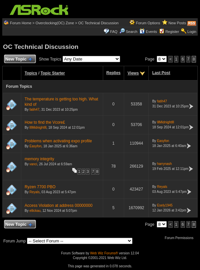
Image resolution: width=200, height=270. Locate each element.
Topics (31, 73)
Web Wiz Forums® (104, 253)
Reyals (34, 192)
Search (131, 32)
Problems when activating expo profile (58, 141)
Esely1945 (165, 205)
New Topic (18, 59)
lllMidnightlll (37, 127)
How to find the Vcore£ (45, 122)
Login (191, 32)
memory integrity (39, 159)
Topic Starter (53, 73)
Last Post (161, 72)
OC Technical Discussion (98, 23)
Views (133, 73)
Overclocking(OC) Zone (55, 23)
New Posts (177, 23)
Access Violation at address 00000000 (59, 205)
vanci (33, 164)
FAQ (113, 32)
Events (148, 32)
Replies (113, 72)
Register (172, 32)
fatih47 (34, 109)
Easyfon (35, 146)
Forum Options (148, 23)
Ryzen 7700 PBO (40, 187)
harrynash (164, 164)
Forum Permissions (181, 238)
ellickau (34, 210)
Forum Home (20, 23)
